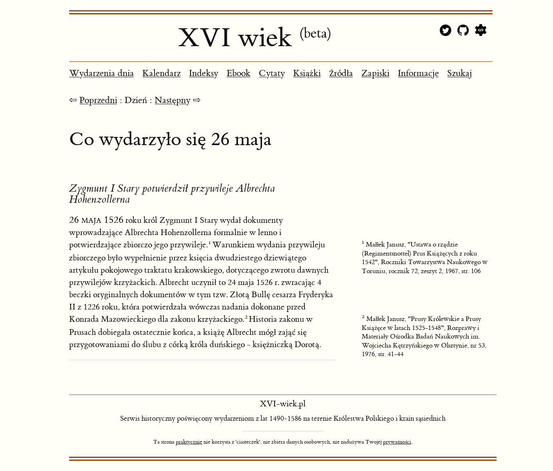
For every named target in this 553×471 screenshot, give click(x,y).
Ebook (238, 73)
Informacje (418, 73)
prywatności (397, 442)
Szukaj (459, 73)
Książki (307, 73)
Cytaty (272, 73)
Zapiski (375, 73)
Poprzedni (98, 100)
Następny (172, 100)
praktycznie (189, 442)
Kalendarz (161, 73)
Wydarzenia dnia (101, 73)
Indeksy (203, 73)
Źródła (341, 73)
